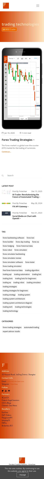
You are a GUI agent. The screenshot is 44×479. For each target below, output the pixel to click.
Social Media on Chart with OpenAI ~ (24, 217)
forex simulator (21, 250)
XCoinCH (5, 397)
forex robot (7, 250)
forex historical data (25, 246)
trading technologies (23, 307)
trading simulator (34, 282)
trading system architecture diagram (17, 303)
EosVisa (5, 412)
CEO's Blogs (6, 403)
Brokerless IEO (7, 426)
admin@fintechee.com (15, 381)
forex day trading (23, 242)
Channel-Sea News (9, 405)
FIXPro (4, 423)
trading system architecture (14, 298)
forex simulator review (12, 258)
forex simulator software (13, 262)
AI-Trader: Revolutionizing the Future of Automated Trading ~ (26, 195)
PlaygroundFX (7, 418)
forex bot (30, 238)
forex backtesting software (13, 238)
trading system (24, 294)
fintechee (14, 384)
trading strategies (10, 286)
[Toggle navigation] (38, 5)
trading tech (7, 307)
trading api (7, 274)
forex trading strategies (12, 327)
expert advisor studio (11, 331)
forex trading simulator (12, 266)
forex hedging (8, 246)
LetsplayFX (6, 420)
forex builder (8, 242)
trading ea (7, 282)
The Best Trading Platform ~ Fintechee (22, 464)
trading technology (10, 311)
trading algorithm (32, 270)
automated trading (31, 327)
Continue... (6, 152)
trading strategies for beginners (15, 290)
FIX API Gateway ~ (20, 206)
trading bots (8, 278)
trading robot (18, 282)
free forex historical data (13, 270)
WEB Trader (9, 29)
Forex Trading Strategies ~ (18, 139)
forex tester (30, 262)
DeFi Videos (6, 415)
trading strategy (9, 294)
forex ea (35, 242)
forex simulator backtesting (14, 254)
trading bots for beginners (25, 278)
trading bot (36, 274)
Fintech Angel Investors (10, 400)
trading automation (22, 274)
